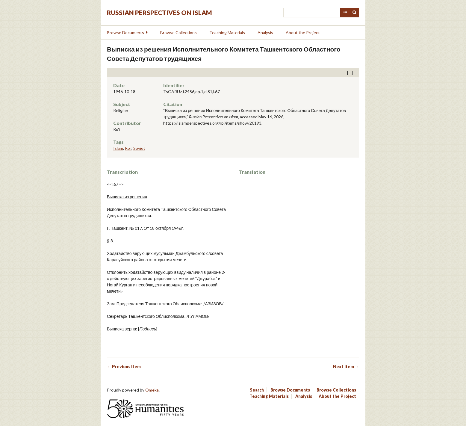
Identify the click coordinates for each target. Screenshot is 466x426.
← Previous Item (124, 366)
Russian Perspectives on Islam (159, 12)
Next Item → (346, 366)
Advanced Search (345, 12)
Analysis (265, 32)
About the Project (303, 32)
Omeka (152, 389)
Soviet (139, 148)
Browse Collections (178, 32)
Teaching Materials (227, 32)
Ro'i (128, 148)
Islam (118, 148)
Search (354, 12)
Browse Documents (125, 32)
